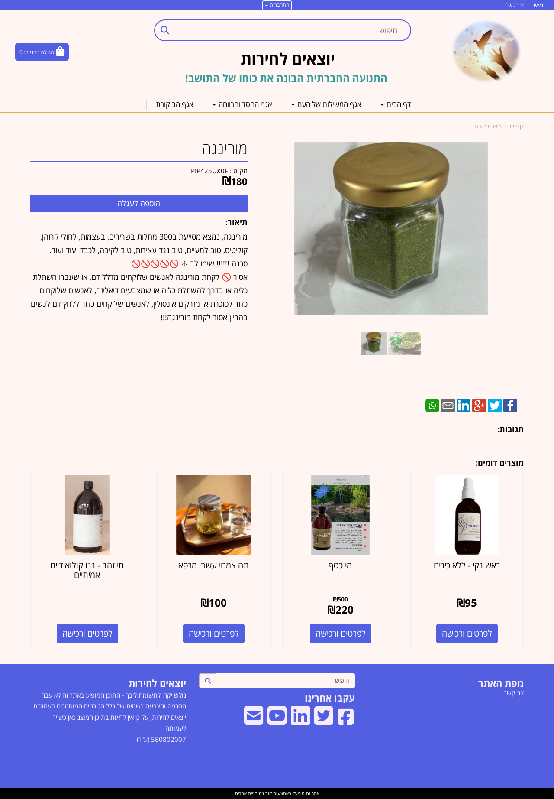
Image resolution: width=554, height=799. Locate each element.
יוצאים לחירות (157, 683)
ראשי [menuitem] (537, 5)
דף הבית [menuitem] (395, 104)
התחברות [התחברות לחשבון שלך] (277, 5)
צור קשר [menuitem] (515, 5)
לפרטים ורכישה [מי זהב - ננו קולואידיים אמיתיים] (87, 633)
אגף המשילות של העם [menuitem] (326, 104)
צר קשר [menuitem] (514, 692)
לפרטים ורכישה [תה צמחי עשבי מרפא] (214, 633)
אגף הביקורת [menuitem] (174, 104)
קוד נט (265, 793)
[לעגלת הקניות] (42, 52)
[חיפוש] (285, 680)
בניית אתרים (246, 793)
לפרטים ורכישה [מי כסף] (341, 633)
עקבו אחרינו (330, 697)
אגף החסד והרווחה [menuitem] (242, 104)
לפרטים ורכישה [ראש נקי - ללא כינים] (467, 633)
